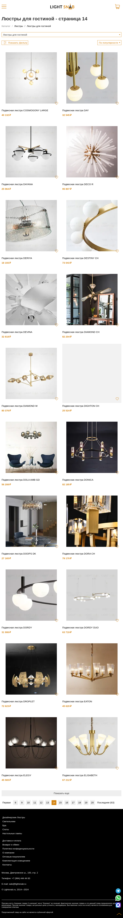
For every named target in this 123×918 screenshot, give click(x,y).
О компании (8, 852)
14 (54, 802)
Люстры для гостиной (39, 26)
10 (28, 802)
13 (47, 802)
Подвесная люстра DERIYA (17, 258)
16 (66, 802)
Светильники (8, 821)
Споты (5, 829)
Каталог (6, 26)
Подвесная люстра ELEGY (16, 775)
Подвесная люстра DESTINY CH (80, 258)
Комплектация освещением (16, 861)
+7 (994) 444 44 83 (21, 878)
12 (41, 802)
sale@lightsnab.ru (17, 884)
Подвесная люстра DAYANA (17, 184)
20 (92, 802)
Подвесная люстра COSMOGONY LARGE (25, 110)
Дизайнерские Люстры (13, 817)
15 (60, 802)
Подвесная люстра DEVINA (17, 332)
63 (112, 802)
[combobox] (61, 34)
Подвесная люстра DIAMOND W (20, 406)
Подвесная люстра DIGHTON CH (80, 406)
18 (79, 802)
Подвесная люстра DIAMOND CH (80, 332)
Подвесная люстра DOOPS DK (19, 553)
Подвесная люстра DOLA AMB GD (21, 479)
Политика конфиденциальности (18, 848)
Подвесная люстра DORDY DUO (80, 627)
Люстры (18, 26)
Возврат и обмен (10, 844)
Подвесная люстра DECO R (77, 184)
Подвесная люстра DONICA (77, 479)
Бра (4, 825)
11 (34, 802)
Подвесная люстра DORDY (17, 627)
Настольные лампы (12, 833)
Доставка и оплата (11, 840)
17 (73, 802)
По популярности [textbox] (108, 42)
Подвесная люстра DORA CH (78, 553)
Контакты (7, 865)
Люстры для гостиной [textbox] (15, 34)
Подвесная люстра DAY (75, 110)
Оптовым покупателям (13, 856)
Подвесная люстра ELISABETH (79, 775)
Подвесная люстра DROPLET (18, 701)
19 (86, 802)
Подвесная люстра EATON (77, 701)
